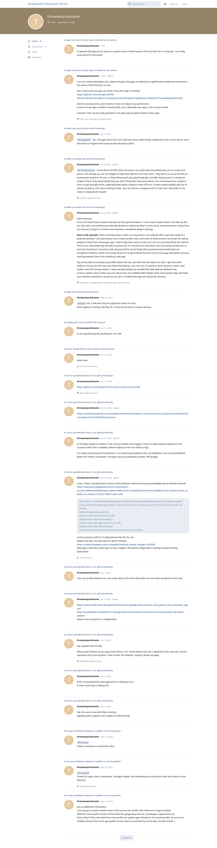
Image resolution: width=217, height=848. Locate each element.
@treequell (83, 773)
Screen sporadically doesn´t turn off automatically (90, 375)
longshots (85, 139)
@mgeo (81, 303)
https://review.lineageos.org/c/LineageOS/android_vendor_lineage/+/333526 (116, 544)
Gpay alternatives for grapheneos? (83, 292)
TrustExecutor (87, 170)
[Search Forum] (144, 4)
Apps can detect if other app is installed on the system (92, 40)
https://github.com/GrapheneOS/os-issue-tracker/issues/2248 (108, 386)
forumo (84, 742)
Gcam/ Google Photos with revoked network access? (91, 348)
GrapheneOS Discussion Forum (48, 4)
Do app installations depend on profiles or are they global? (94, 731)
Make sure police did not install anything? (86, 128)
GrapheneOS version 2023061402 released (86, 322)
